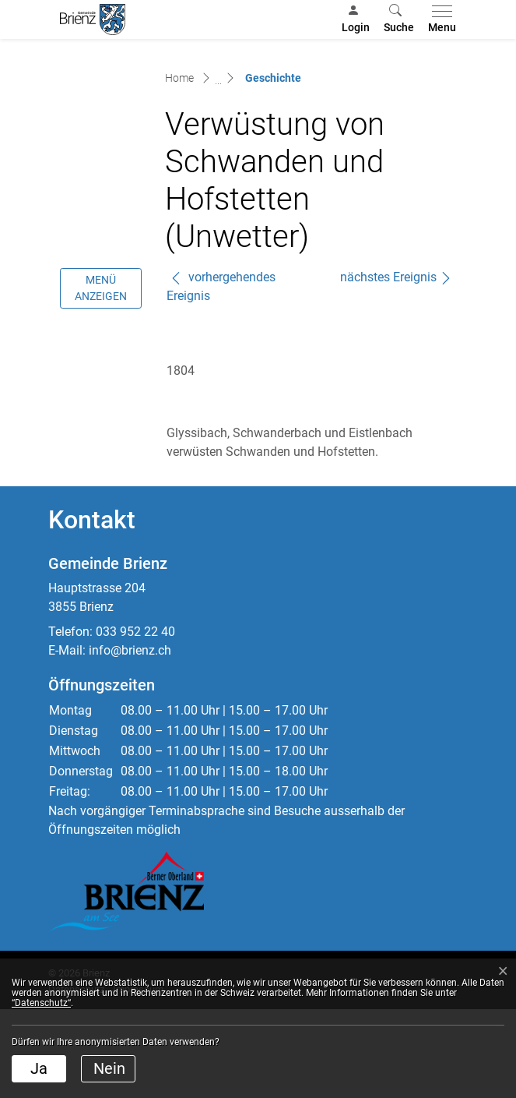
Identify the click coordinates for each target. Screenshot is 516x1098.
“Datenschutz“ (41, 1002)
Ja (38, 1068)
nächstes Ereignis (396, 365)
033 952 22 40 (135, 720)
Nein (109, 1068)
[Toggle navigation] (439, 19)
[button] (399, 19)
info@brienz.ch (130, 739)
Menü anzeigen (101, 376)
